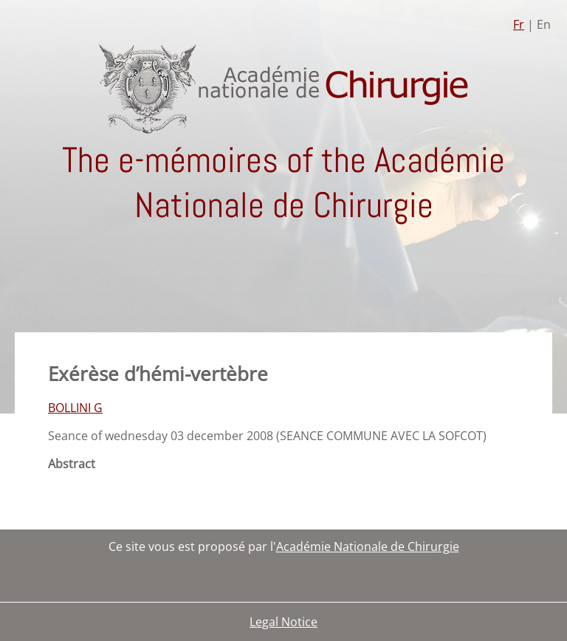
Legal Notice (283, 622)
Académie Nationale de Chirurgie (367, 546)
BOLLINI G (75, 408)
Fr (518, 24)
